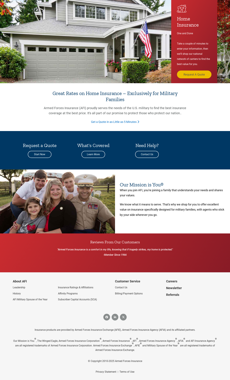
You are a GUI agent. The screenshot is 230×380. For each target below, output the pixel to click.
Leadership (19, 287)
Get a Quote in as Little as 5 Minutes (114, 122)
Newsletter (174, 288)
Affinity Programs (68, 293)
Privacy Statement (106, 371)
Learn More (93, 154)
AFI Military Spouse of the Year (30, 299)
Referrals (172, 295)
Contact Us (147, 154)
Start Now (39, 154)
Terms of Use (126, 371)
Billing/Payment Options (129, 293)
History (17, 293)
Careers (171, 281)
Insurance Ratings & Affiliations (75, 287)
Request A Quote (194, 74)
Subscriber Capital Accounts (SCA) (77, 299)
